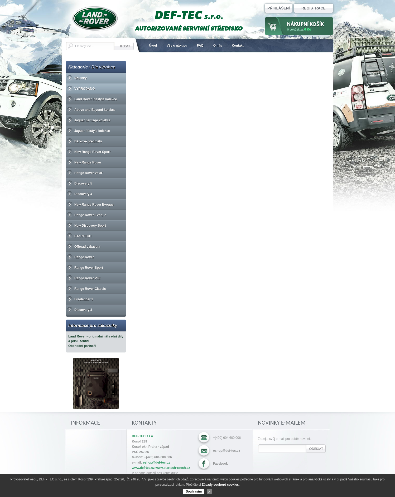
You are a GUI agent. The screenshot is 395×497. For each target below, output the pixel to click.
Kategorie (78, 67)
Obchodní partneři (82, 346)
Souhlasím (194, 491)
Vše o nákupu (177, 45)
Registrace (313, 8)
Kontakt (238, 45)
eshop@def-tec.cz (226, 451)
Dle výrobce (103, 67)
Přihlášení (278, 8)
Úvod (153, 45)
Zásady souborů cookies (220, 484)
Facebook (220, 463)
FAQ (200, 45)
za (299, 29)
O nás (217, 45)
